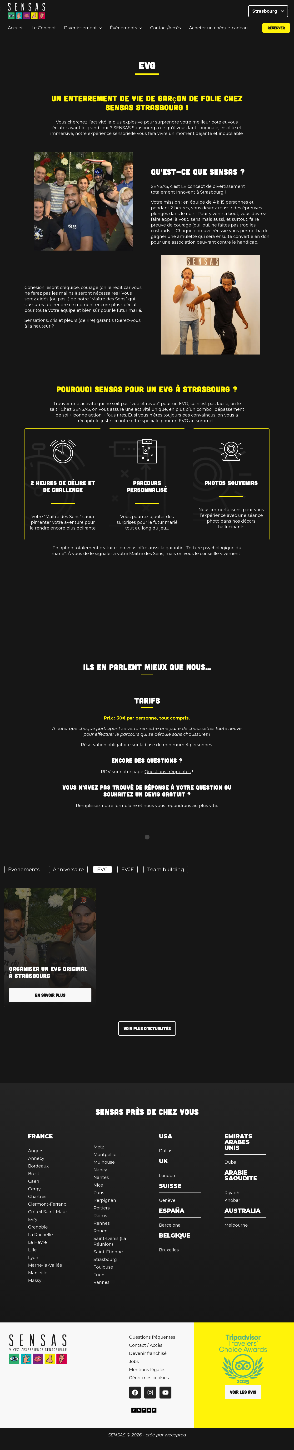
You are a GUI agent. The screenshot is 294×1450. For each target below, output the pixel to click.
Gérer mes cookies (149, 1377)
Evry (32, 1219)
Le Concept (44, 29)
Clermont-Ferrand (47, 1204)
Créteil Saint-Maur (47, 1211)
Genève (167, 1200)
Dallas (165, 1150)
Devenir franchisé (148, 1353)
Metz (99, 1147)
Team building (165, 869)
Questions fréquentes (168, 771)
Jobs (134, 1361)
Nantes (101, 1177)
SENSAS (109, 1111)
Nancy (100, 1169)
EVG (102, 869)
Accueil (16, 29)
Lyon (33, 1257)
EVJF (127, 869)
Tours (99, 1274)
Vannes (102, 1282)
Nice (98, 1185)
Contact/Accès (165, 29)
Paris (99, 1192)
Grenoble (38, 1227)
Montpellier (106, 1154)
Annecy (36, 1158)
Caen (33, 1181)
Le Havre (37, 1242)
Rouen (101, 1231)
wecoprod (175, 1435)
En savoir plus (50, 995)
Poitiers (102, 1208)
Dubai (231, 1162)
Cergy (34, 1189)
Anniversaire (68, 869)
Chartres (37, 1196)
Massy (34, 1280)
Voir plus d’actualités (147, 1028)
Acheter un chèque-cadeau (218, 29)
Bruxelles (169, 1250)
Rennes (102, 1223)
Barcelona (170, 1225)
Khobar (232, 1200)
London (167, 1175)
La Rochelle (40, 1234)
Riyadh (231, 1192)
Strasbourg (268, 12)
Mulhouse (104, 1162)
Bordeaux (38, 1166)
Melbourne (236, 1225)
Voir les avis (243, 1392)
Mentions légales (147, 1369)
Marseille (37, 1272)
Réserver (276, 29)
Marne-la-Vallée (45, 1265)
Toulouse (103, 1267)
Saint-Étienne (108, 1252)
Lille (32, 1250)
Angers (35, 1150)
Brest (33, 1173)
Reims (100, 1215)
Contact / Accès (145, 1345)
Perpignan (105, 1200)
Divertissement (80, 29)
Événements (123, 29)
